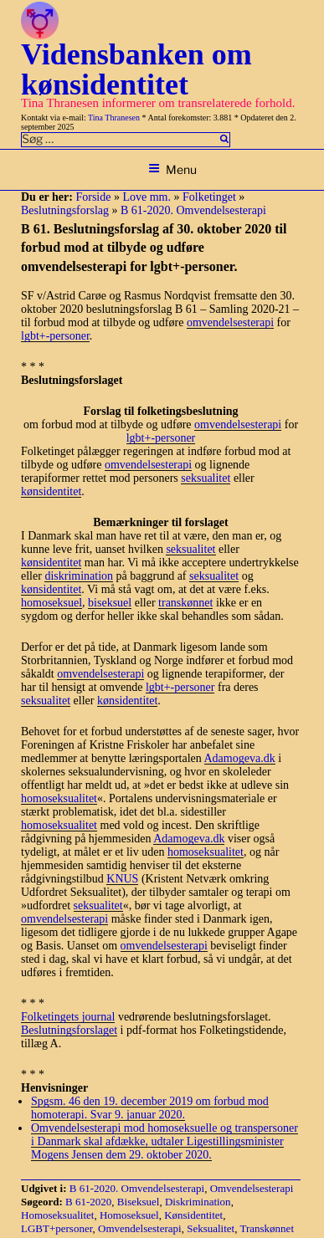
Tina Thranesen (114, 117)
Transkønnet (266, 1228)
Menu (172, 169)
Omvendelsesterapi (252, 1188)
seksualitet (205, 478)
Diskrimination (198, 1201)
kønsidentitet (51, 491)
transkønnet (185, 602)
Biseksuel (138, 1201)
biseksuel (109, 602)
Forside (93, 197)
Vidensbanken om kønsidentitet (136, 69)
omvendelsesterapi (230, 322)
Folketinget (209, 197)
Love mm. (146, 197)
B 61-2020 (88, 1201)
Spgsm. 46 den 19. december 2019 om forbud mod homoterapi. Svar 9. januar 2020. (150, 1108)
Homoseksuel (129, 1215)
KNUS (122, 878)
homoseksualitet (59, 798)
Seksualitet (210, 1228)
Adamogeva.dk (239, 758)
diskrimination (78, 576)
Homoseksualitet (57, 1215)
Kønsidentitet (193, 1215)
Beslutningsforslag (65, 210)
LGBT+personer (57, 1228)
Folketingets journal (68, 1016)
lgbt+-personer (55, 336)
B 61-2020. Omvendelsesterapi (193, 210)
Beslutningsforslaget (69, 1030)
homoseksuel (51, 602)
